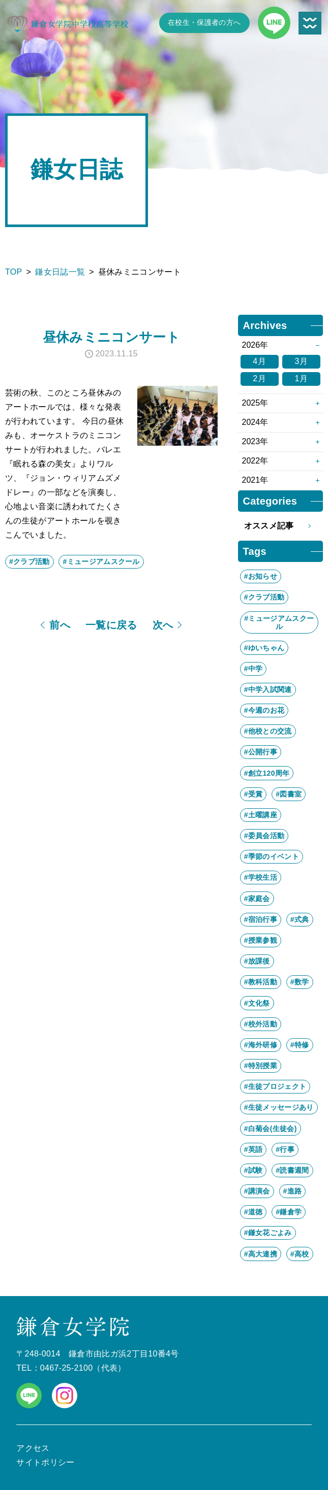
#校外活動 (260, 1024)
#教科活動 (260, 982)
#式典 (299, 919)
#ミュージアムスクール (101, 561)
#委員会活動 (264, 836)
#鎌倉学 (289, 1212)
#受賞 (253, 794)
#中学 (253, 669)
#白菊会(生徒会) (270, 1128)
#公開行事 (260, 752)
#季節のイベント (271, 856)
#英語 (253, 1149)
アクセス (32, 1448)
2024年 (255, 422)
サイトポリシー (45, 1462)
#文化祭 (257, 1003)
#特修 (299, 1045)
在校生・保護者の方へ (204, 22)
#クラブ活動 (29, 561)
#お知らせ (260, 576)
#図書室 (289, 794)
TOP (13, 272)
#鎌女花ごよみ (268, 1233)
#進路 (292, 1191)
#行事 (285, 1149)
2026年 (255, 345)
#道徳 (253, 1212)
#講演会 (257, 1191)
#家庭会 (257, 899)
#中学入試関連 (268, 689)
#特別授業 (260, 1066)
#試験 (253, 1170)
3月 (301, 361)
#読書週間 (292, 1170)
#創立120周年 (267, 773)
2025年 (255, 403)
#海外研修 (260, 1045)
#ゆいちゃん (264, 648)
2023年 (255, 441)
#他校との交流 (268, 731)
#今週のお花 (264, 710)
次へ (163, 625)
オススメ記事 (280, 526)
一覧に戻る (111, 625)
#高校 (299, 1254)
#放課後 (257, 961)
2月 (259, 378)
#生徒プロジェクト (275, 1086)
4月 (259, 361)
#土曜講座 (260, 815)
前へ (59, 625)
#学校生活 (260, 877)
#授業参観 (260, 940)
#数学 (299, 982)
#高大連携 (260, 1254)
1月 (301, 378)
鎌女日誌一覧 (60, 272)
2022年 (255, 460)
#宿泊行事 (260, 919)
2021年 (255, 480)
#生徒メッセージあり (279, 1107)
